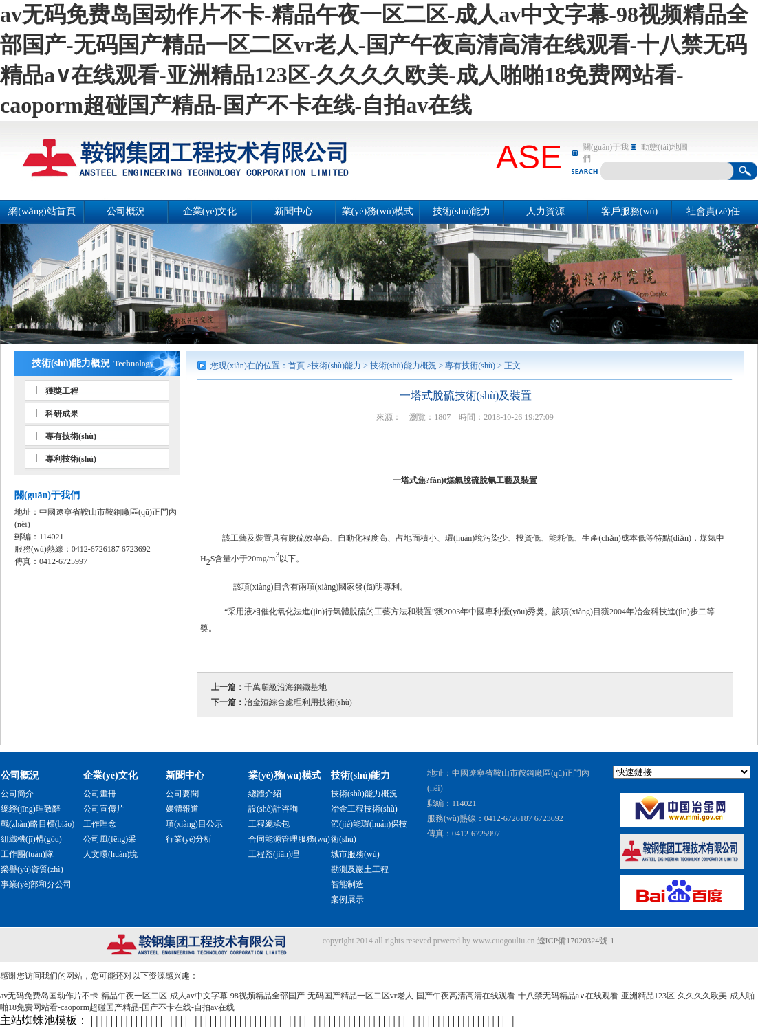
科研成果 (61, 413)
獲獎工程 (61, 391)
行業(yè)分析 (189, 839)
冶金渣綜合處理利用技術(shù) (298, 702)
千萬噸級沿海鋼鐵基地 (285, 687)
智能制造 (347, 884)
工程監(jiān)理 (273, 854)
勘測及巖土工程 (360, 869)
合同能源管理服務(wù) (289, 839)
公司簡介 (17, 793)
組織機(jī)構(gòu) (31, 839)
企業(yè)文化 (210, 211)
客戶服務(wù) (629, 211)
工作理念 (99, 824)
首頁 (296, 365)
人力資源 (545, 211)
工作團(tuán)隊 (27, 854)
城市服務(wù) (355, 854)
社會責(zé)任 (713, 211)
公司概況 (126, 211)
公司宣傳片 (103, 809)
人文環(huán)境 (110, 854)
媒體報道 (182, 809)
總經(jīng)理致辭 (31, 809)
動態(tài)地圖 (664, 147)
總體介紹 (264, 793)
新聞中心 (293, 211)
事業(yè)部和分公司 (36, 884)
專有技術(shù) (70, 436)
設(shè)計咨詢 (273, 809)
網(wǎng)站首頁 (41, 211)
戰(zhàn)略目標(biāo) (37, 824)
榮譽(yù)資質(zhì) (32, 869)
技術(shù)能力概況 (71, 363)
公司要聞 (182, 793)
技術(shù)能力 (462, 211)
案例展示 (347, 899)
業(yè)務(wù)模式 (378, 211)
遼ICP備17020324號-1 (576, 941)
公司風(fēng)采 (109, 839)
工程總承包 (269, 824)
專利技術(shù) (70, 459)
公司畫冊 (99, 793)
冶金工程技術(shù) (364, 809)
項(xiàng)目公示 (194, 824)
